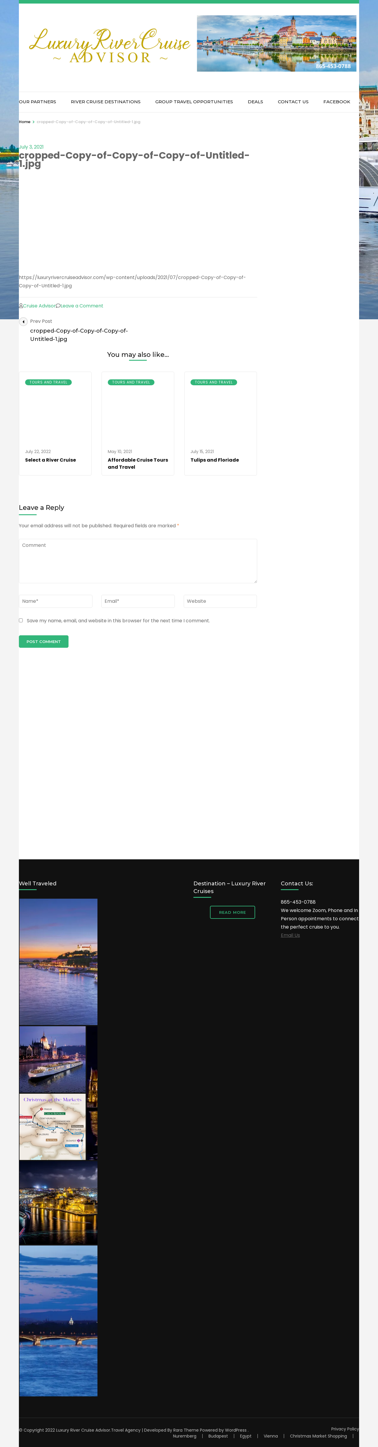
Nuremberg (184, 1436)
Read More (232, 912)
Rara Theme (186, 1430)
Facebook (336, 101)
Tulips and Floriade (214, 460)
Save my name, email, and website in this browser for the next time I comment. (118, 620)
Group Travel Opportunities (194, 101)
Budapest (218, 1436)
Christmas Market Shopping (318, 1436)
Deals (255, 101)
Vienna (271, 1436)
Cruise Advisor (39, 305)
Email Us (290, 935)
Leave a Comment (82, 305)
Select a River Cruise (50, 460)
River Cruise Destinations (106, 101)
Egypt (246, 1436)
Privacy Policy (345, 1429)
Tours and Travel (48, 382)
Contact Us (293, 101)
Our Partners (37, 101)
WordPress (236, 1430)
